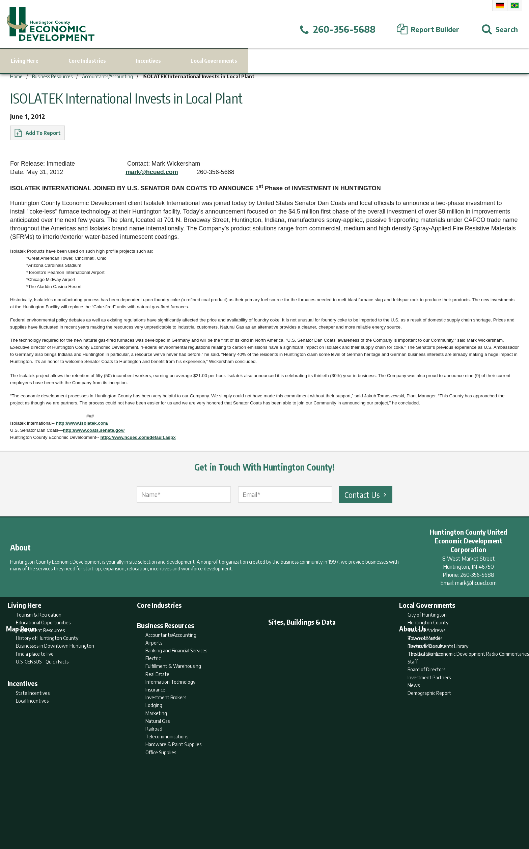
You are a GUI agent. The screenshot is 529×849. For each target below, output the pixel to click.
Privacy (293, 817)
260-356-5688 (477, 574)
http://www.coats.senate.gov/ (93, 430)
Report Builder (262, 817)
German (500, 5)
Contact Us (366, 494)
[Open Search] (499, 29)
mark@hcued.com (152, 172)
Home (208, 817)
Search (230, 817)
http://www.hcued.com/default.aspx (137, 437)
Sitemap (318, 817)
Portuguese (514, 5)
